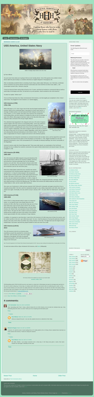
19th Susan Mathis (73, 204)
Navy (9, 296)
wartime (24, 296)
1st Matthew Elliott (73, 170)
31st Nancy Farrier (73, 227)
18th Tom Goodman (73, 202)
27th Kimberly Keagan (74, 219)
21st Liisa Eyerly (73, 208)
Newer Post (8, 375)
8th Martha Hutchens (74, 183)
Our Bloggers (24, 38)
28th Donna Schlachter (74, 221)
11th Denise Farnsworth (74, 189)
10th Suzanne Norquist (74, 187)
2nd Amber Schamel (74, 172)
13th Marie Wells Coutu (74, 193)
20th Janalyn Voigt (73, 206)
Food (70, 273)
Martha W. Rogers (12, 327)
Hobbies (71, 275)
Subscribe (80, 92)
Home (5, 38)
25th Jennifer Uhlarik (74, 216)
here (39, 246)
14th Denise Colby (73, 195)
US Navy (19, 296)
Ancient (71, 268)
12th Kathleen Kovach (74, 191)
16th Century (72, 256)
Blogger (70, 393)
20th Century (72, 264)
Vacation (71, 285)
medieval (71, 291)
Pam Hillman (14, 296)
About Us (71, 266)
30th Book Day (72, 225)
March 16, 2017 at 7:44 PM (25, 339)
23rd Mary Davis (73, 212)
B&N (37, 279)
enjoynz (59, 393)
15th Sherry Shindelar (74, 196)
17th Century (72, 258)
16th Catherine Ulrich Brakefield (76, 198)
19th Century (72, 262)
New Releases (14, 38)
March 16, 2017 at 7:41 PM (25, 316)
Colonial (71, 270)
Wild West (71, 289)
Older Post (61, 375)
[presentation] (79, 87)
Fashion (71, 271)
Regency (71, 281)
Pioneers (71, 279)
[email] (80, 53)
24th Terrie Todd (73, 214)
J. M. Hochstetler (12, 305)
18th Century (72, 260)
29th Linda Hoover (73, 223)
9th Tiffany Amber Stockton (75, 185)
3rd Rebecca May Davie (75, 173)
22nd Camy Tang (73, 210)
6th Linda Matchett (73, 179)
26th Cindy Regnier (73, 218)
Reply (9, 310)
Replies (11, 314)
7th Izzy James (72, 181)
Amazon (33, 279)
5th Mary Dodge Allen (74, 177)
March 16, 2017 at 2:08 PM (23, 327)
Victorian (71, 287)
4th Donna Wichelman (74, 175)
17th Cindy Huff (72, 200)
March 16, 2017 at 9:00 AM (23, 305)
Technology (71, 283)
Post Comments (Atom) (16, 379)
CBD (40, 279)
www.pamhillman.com (23, 291)
